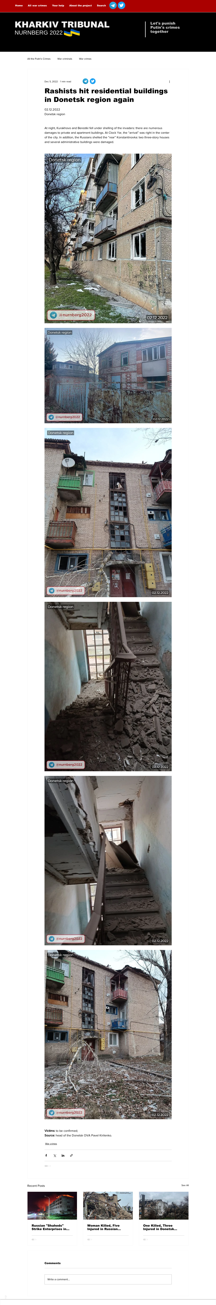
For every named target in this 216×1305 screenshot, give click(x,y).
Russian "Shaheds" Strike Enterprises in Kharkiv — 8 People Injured (49, 1227)
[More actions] (170, 81)
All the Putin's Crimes (39, 58)
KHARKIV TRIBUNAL (62, 24)
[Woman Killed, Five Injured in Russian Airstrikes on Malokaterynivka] (108, 1206)
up (5, 1297)
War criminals (64, 58)
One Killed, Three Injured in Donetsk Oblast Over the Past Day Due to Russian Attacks (160, 1227)
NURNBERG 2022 (39, 32)
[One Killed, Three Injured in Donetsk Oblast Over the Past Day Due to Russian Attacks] (164, 1206)
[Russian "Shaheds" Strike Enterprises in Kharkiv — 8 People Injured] (52, 1206)
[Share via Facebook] (46, 1155)
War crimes (85, 58)
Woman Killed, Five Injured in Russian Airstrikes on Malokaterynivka (103, 1227)
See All (185, 1185)
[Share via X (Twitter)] (54, 1155)
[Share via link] (71, 1155)
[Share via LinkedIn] (63, 1155)
